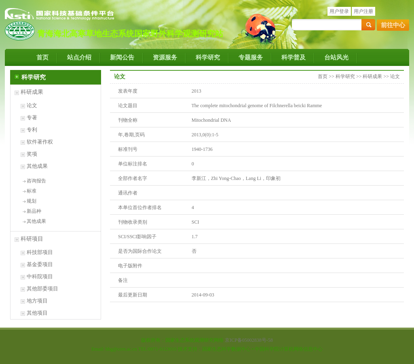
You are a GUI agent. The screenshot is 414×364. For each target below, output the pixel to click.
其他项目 (37, 313)
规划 (31, 201)
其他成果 (37, 166)
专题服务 (251, 57)
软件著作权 (40, 142)
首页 (42, 57)
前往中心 (393, 25)
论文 (32, 105)
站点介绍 (79, 57)
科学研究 (208, 57)
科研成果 (32, 92)
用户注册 (363, 11)
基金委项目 (40, 264)
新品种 (34, 211)
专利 (32, 130)
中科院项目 (40, 276)
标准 (31, 191)
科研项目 (32, 239)
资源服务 (165, 57)
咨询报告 (36, 181)
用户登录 (339, 11)
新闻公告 (122, 57)
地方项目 (37, 301)
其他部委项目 (42, 289)
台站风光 (336, 57)
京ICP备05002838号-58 (249, 340)
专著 (32, 117)
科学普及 (293, 57)
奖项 (32, 154)
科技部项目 (40, 252)
